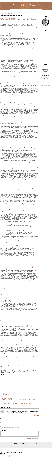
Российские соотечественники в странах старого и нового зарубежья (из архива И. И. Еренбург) (18, 399)
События (15, 1)
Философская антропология (6, 398)
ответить (36, 415)
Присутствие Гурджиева (5, 394)
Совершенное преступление (6, 402)
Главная (1, 13)
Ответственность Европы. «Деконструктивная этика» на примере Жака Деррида (16, 403)
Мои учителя (3, 393)
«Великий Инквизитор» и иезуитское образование (10, 395)
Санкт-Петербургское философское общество (16, 20)
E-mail (2, 425)
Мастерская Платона (5, 404)
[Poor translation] (3, 454)
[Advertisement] (19, 382)
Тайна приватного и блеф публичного (15, 18)
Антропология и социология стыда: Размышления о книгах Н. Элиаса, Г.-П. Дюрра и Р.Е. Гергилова (19, 400)
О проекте (35, 1)
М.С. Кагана (31, 19)
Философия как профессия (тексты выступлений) (10, 396)
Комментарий (3, 430)
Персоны (28, 1)
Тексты (22, 1)
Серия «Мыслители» (26, 18)
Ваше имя (2, 420)
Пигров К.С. (10, 13)
